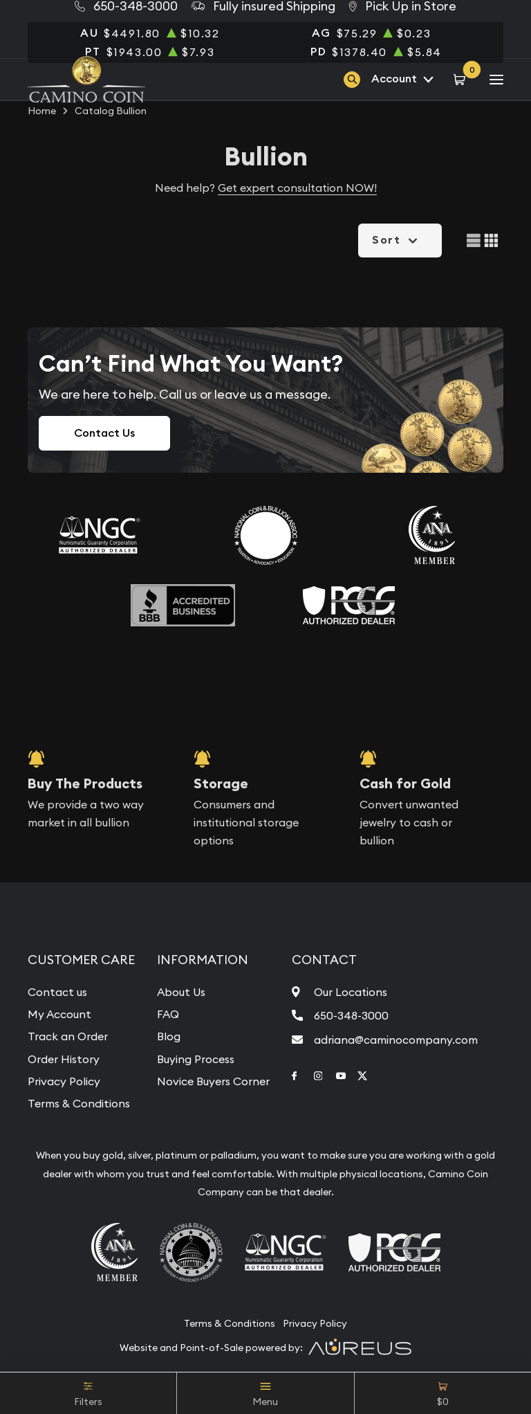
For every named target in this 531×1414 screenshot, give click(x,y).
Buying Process (195, 1059)
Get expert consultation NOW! (297, 187)
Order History (64, 1059)
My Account (59, 1014)
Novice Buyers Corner (213, 1081)
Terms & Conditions (79, 1103)
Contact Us (104, 433)
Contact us (57, 992)
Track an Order (68, 1036)
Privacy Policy (64, 1081)
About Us (181, 992)
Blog (168, 1036)
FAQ (168, 1014)
